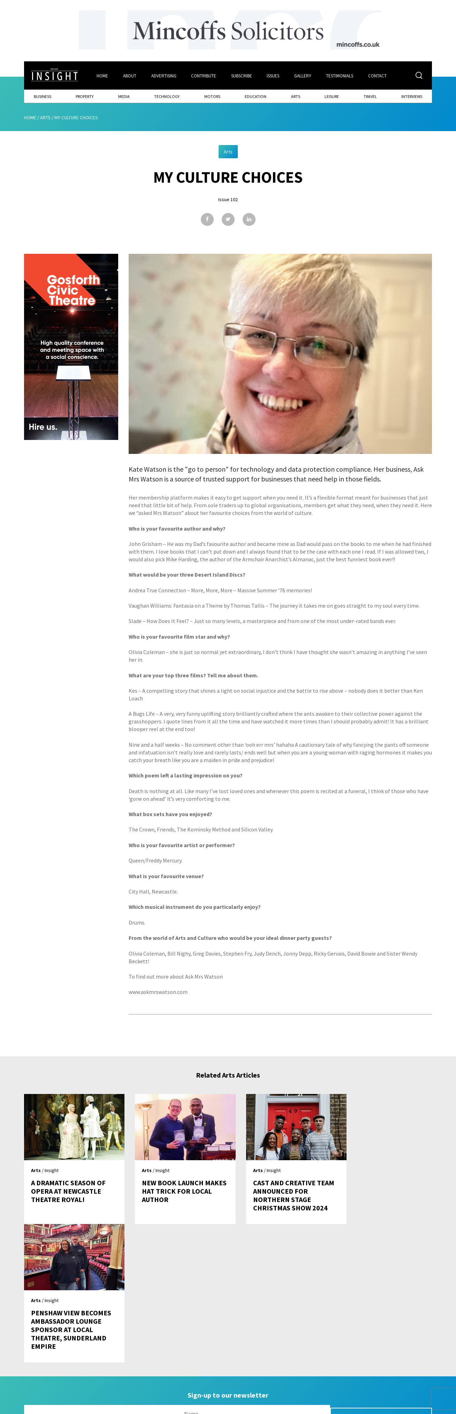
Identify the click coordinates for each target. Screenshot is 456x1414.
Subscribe (241, 75)
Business (42, 96)
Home (102, 75)
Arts (295, 96)
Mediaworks (83, 1407)
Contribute (203, 75)
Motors (212, 96)
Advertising (163, 75)
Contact (378, 75)
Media (124, 96)
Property (84, 96)
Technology (167, 96)
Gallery (303, 75)
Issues (273, 75)
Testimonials (340, 75)
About (129, 75)
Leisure (332, 96)
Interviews (411, 96)
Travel (370, 96)
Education (255, 96)
